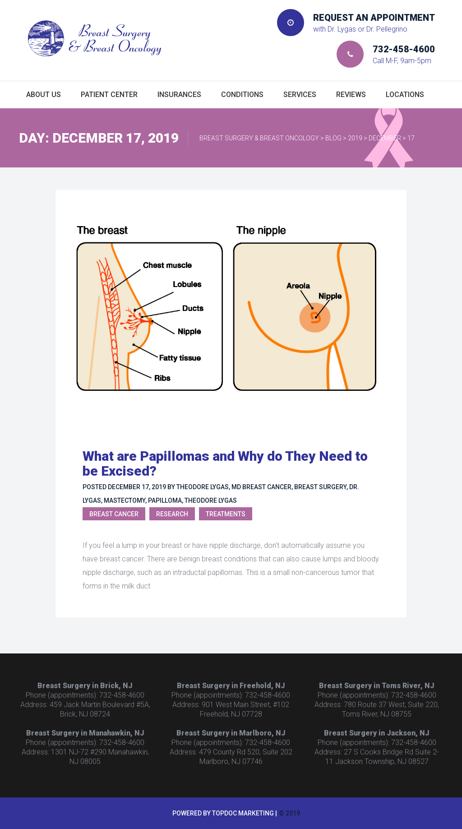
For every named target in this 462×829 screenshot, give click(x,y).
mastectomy (124, 500)
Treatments (225, 514)
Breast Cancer (114, 514)
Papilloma (165, 500)
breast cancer (266, 487)
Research (172, 514)
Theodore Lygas (211, 500)
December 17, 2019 (137, 487)
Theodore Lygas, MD (208, 487)
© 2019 (289, 813)
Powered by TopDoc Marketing (223, 813)
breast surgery (320, 487)
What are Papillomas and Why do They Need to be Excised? (225, 463)
